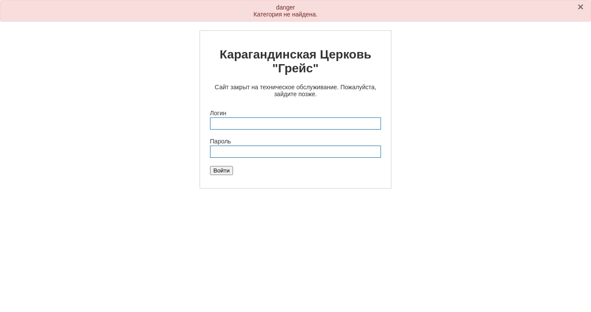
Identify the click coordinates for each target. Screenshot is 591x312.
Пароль (220, 141)
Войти (221, 170)
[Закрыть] (581, 6)
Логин (218, 113)
